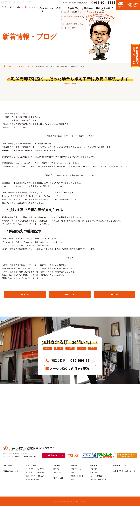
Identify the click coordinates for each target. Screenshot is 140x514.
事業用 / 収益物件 (77, 484)
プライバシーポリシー (98, 488)
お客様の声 (57, 481)
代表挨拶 (93, 477)
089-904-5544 (104, 2)
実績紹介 (70, 7)
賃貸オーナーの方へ (33, 488)
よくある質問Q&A (96, 484)
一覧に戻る (70, 294)
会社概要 (93, 481)
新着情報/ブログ (109, 7)
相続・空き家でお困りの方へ (36, 484)
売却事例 (56, 477)
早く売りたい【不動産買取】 (36, 481)
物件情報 (90, 7)
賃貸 (72, 488)
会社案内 (98, 7)
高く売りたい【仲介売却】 (35, 477)
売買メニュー (60, 7)
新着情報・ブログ (24, 66)
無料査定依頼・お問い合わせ (124, 479)
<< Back (25, 294)
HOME (9, 66)
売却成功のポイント (47, 7)
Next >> (114, 294)
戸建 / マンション (77, 477)
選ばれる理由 (80, 7)
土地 (72, 481)
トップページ (8, 474)
